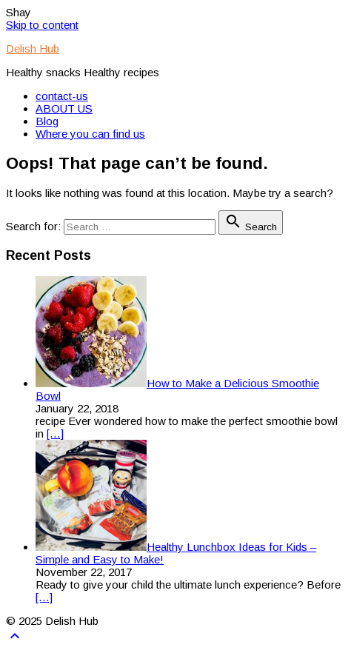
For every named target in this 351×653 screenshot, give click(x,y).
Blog (47, 121)
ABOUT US (64, 108)
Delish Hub (32, 48)
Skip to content (42, 25)
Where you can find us (90, 133)
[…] (55, 433)
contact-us (62, 96)
